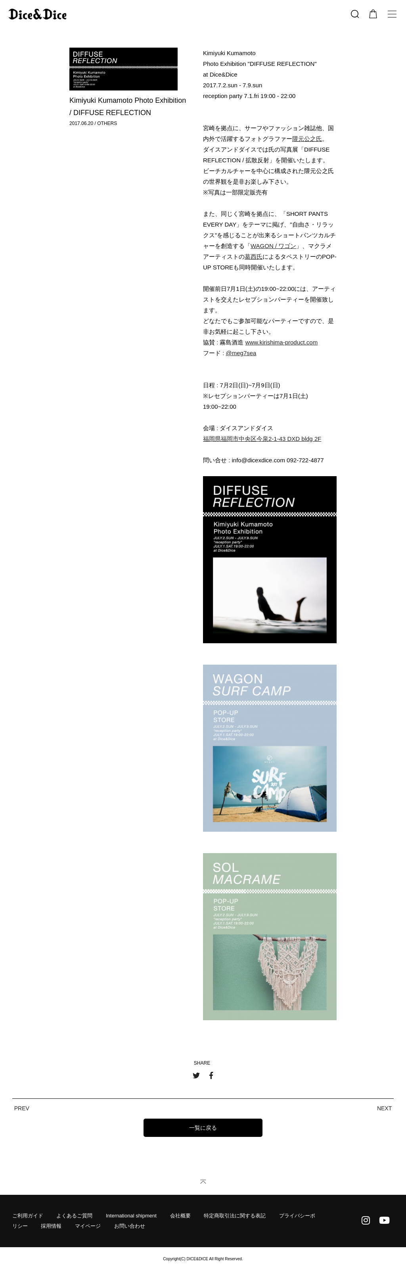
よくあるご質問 (74, 1216)
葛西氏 (253, 256)
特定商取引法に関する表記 (235, 1216)
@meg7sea (241, 353)
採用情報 (51, 1226)
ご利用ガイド (27, 1216)
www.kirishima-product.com (281, 342)
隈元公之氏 (307, 138)
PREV (21, 1108)
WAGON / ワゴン (273, 245)
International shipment (131, 1216)
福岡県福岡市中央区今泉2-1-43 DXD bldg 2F (262, 438)
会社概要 (180, 1216)
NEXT (384, 1108)
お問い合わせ (129, 1226)
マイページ (88, 1226)
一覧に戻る (203, 1128)
